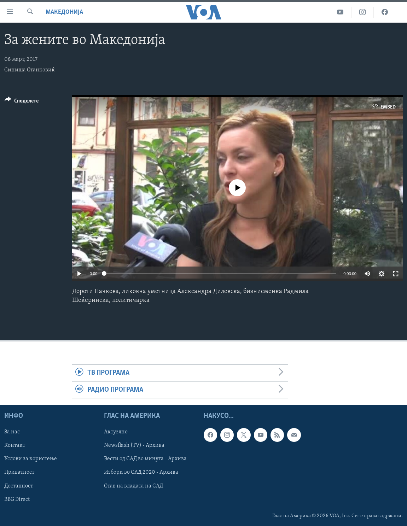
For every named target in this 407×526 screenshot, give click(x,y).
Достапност (18, 486)
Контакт (14, 445)
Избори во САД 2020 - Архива (141, 472)
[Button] (22, 102)
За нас (12, 432)
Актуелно (116, 432)
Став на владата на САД (133, 486)
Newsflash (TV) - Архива (134, 445)
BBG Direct (17, 499)
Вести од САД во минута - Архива (145, 459)
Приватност (19, 472)
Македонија (64, 12)
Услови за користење (30, 459)
